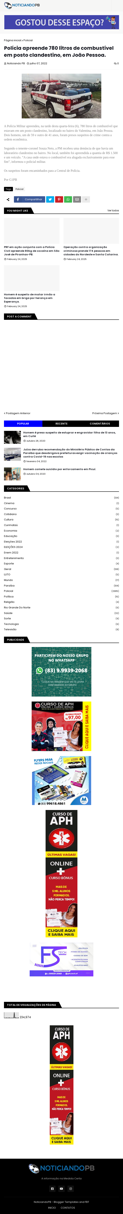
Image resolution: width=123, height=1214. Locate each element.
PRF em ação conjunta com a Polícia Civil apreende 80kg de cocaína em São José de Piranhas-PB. (32, 250)
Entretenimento (61, 558)
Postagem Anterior (18, 413)
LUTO (61, 575)
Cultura (61, 520)
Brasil (61, 498)
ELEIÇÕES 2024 (61, 547)
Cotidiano (61, 514)
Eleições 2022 (61, 542)
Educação (61, 536)
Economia (61, 531)
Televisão (61, 629)
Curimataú (61, 525)
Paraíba (61, 586)
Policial (28, 40)
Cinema (61, 503)
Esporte (61, 564)
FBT (87, 1202)
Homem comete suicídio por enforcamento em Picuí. (59, 469)
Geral (61, 569)
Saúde (61, 613)
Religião (61, 602)
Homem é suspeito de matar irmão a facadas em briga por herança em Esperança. (29, 298)
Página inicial (12, 40)
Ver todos (113, 210)
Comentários (100, 423)
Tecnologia (61, 624)
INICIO (52, 1208)
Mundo (61, 580)
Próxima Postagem (104, 413)
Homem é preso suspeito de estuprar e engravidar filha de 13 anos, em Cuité (69, 434)
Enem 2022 (61, 553)
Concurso (61, 509)
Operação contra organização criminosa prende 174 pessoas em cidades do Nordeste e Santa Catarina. (90, 250)
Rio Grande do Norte (61, 608)
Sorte (61, 619)
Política (61, 597)
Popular (23, 423)
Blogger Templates (66, 1202)
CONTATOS (68, 1208)
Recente (61, 423)
